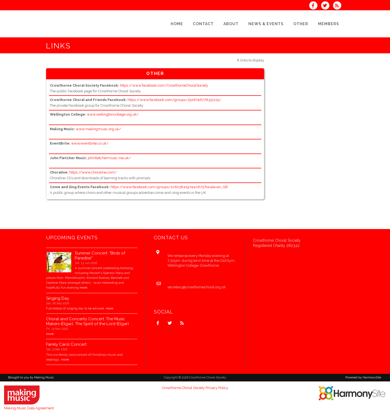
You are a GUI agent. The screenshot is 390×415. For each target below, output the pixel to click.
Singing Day (57, 298)
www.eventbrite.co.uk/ (90, 143)
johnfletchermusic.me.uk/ (109, 158)
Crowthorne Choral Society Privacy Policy (195, 388)
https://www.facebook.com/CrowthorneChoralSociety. (164, 85)
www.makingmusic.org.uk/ (98, 129)
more (83, 287)
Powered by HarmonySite (363, 377)
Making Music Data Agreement (29, 408)
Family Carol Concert (66, 344)
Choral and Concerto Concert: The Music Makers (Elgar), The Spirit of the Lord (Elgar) (87, 321)
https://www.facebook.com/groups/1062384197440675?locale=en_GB (169, 187)
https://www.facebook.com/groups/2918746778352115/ (174, 100)
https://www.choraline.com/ (93, 172)
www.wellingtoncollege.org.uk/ (113, 114)
